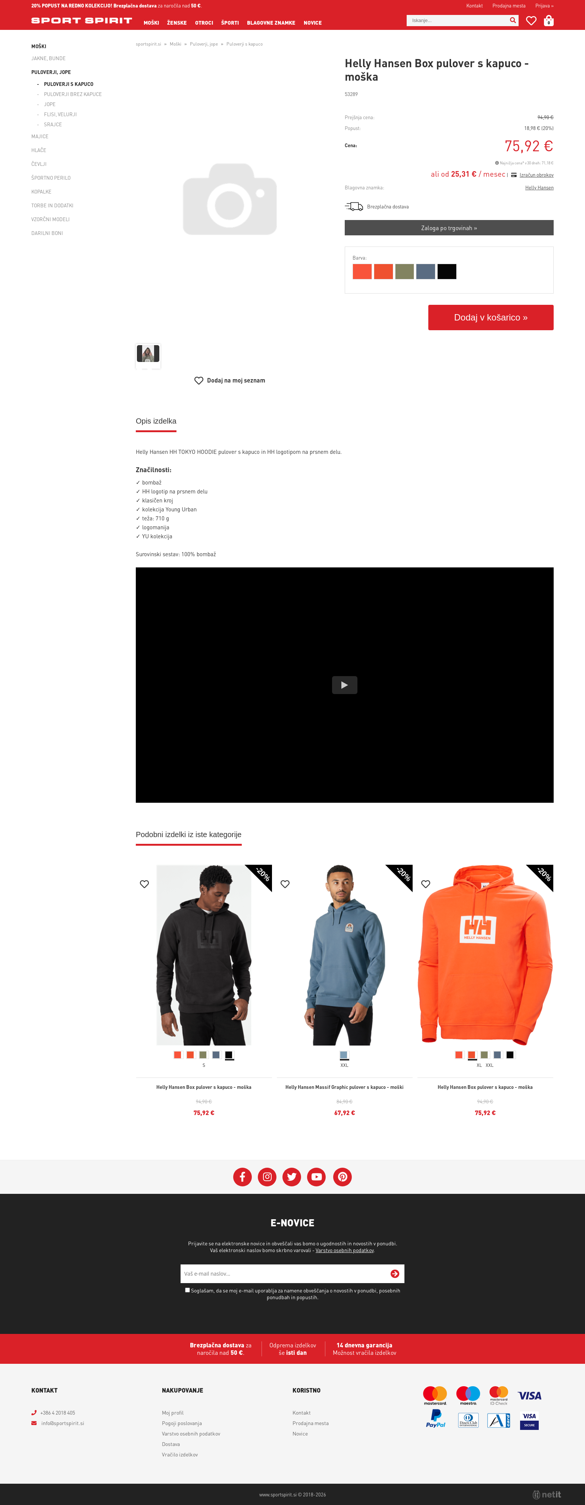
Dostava (171, 1443)
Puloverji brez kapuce (73, 94)
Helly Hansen (539, 187)
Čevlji (39, 164)
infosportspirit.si (62, 1422)
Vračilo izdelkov (180, 1454)
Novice (313, 22)
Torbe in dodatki (52, 205)
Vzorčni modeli (50, 219)
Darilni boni (47, 233)
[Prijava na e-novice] (395, 1273)
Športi (230, 22)
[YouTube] (316, 1177)
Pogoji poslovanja (182, 1422)
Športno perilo (51, 177)
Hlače (38, 150)
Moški (151, 22)
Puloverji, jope (51, 72)
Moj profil (173, 1412)
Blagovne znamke (271, 22)
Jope (50, 104)
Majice (40, 136)
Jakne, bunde (48, 58)
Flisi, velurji (60, 114)
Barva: (360, 257)
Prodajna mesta (509, 5)
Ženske (177, 22)
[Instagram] (267, 1177)
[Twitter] (291, 1177)
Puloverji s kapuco (68, 84)
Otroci (204, 22)
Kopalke (41, 191)
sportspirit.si (148, 44)
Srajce (53, 124)
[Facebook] (242, 1177)
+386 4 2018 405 (57, 1412)
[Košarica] (553, 20)
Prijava (544, 5)
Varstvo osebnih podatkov (344, 1250)
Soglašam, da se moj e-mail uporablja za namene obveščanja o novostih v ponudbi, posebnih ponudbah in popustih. (295, 1293)
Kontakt (474, 5)
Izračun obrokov (537, 174)
